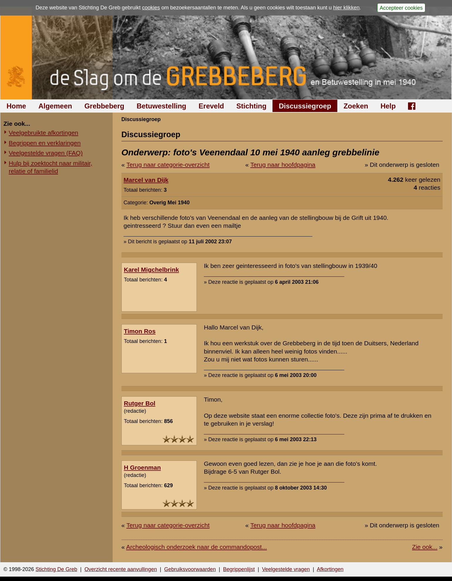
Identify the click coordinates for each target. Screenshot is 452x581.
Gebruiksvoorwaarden (190, 569)
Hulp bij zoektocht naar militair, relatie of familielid (50, 167)
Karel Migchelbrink (151, 269)
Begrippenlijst (239, 569)
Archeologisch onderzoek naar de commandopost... (196, 546)
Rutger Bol (139, 403)
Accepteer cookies (401, 8)
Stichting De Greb (56, 569)
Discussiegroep (305, 106)
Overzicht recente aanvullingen (120, 569)
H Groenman (142, 467)
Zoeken (355, 106)
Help (388, 106)
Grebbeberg (104, 106)
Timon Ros (139, 331)
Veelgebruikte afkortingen (43, 132)
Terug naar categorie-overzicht (168, 164)
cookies (151, 8)
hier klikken (346, 8)
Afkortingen (330, 569)
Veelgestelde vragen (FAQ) (46, 153)
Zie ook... (424, 546)
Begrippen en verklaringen (45, 143)
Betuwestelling (161, 106)
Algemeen (55, 106)
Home (16, 106)
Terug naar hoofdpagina (282, 164)
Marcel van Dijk (145, 179)
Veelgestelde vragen (286, 569)
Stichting (251, 106)
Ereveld (211, 106)
